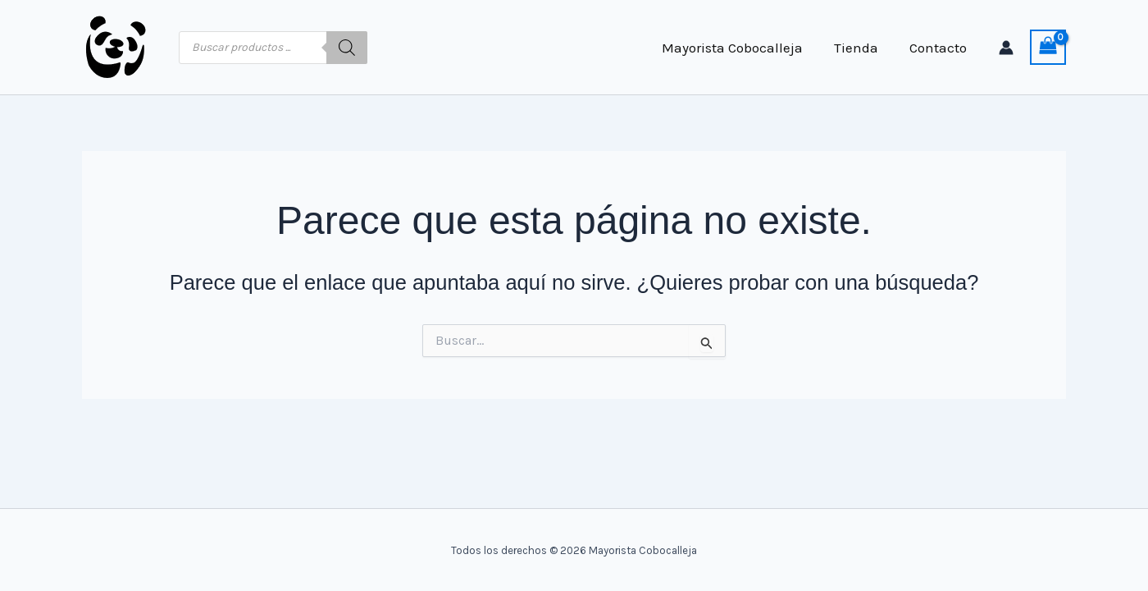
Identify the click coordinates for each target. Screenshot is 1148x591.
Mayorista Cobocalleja (740, 47)
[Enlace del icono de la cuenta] (1006, 47)
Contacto (939, 47)
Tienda (861, 47)
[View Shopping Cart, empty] (1048, 48)
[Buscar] (346, 47)
